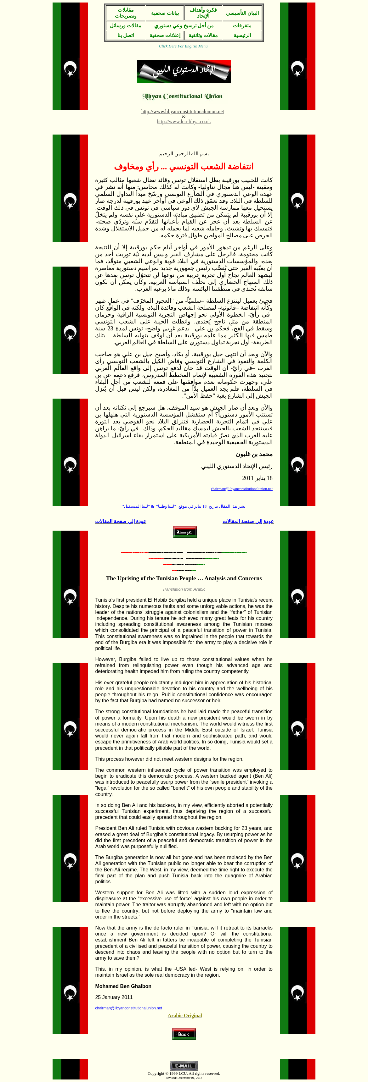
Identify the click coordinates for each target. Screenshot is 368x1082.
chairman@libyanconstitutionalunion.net (128, 1008)
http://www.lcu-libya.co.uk (184, 121)
